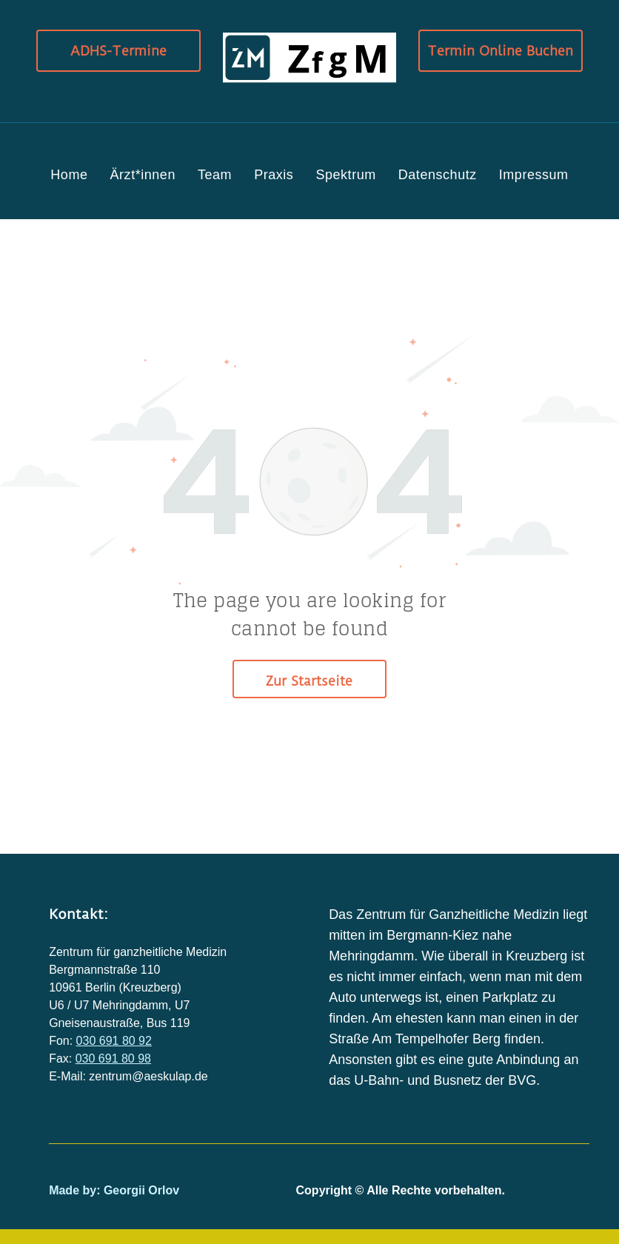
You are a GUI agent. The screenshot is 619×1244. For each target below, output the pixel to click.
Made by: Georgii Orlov (114, 1190)
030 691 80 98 (113, 1058)
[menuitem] (68, 175)
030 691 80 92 (114, 1040)
